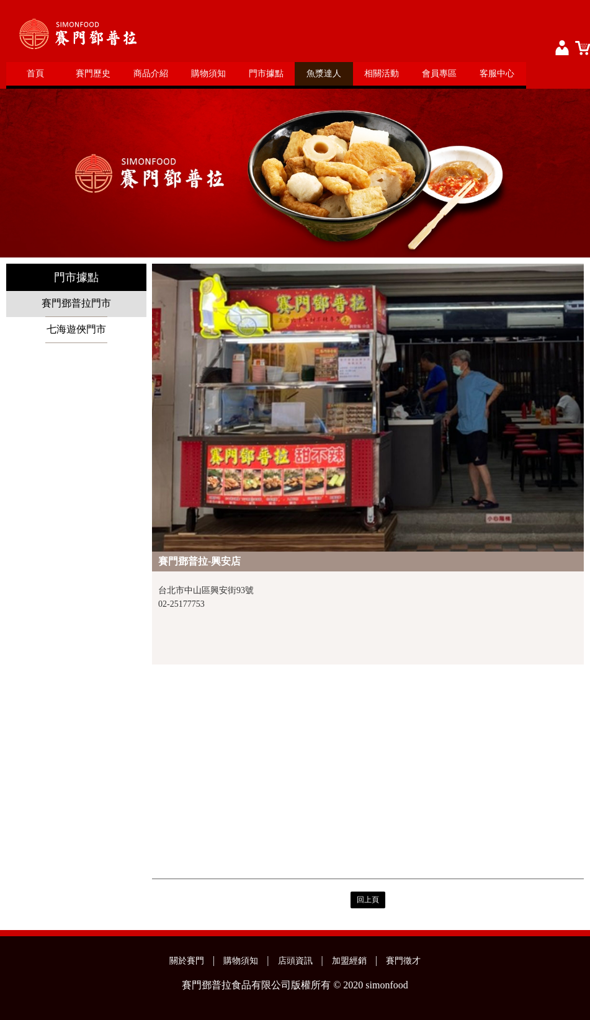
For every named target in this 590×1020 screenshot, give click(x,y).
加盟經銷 (349, 960)
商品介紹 (150, 73)
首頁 (35, 73)
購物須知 (208, 73)
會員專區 (439, 73)
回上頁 (368, 899)
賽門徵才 (403, 960)
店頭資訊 (295, 960)
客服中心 (497, 73)
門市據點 (266, 73)
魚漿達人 (323, 73)
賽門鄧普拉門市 (76, 303)
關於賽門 (186, 960)
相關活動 (381, 73)
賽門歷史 (93, 73)
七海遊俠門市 (76, 329)
